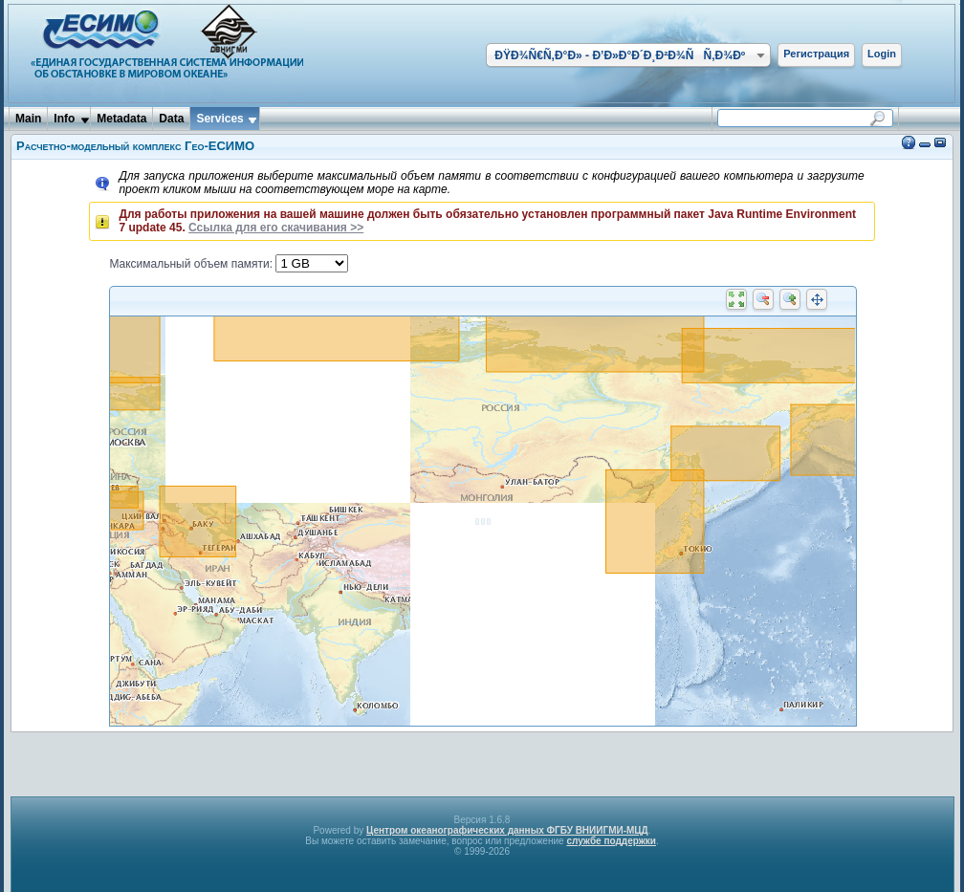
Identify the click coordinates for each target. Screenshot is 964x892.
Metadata (121, 118)
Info (64, 118)
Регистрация (816, 53)
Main (28, 118)
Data (171, 118)
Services (219, 118)
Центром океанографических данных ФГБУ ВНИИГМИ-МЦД (507, 830)
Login (881, 53)
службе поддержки (611, 841)
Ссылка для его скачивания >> (275, 227)
